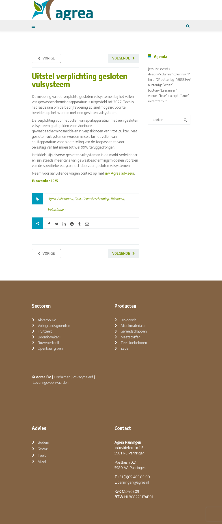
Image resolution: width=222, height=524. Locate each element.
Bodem (43, 442)
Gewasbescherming (95, 199)
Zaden (125, 348)
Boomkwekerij (49, 337)
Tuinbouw (117, 199)
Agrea (52, 199)
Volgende (121, 58)
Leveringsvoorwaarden (51, 382)
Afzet (42, 461)
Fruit (77, 199)
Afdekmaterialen (133, 325)
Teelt (42, 455)
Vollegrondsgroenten (54, 325)
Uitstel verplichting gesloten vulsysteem (79, 80)
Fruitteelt (45, 331)
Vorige (49, 58)
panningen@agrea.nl (133, 482)
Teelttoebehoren (134, 342)
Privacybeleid (82, 377)
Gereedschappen (134, 331)
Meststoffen (130, 337)
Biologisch (128, 320)
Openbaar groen (50, 348)
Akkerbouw (65, 199)
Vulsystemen (56, 209)
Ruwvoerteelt (48, 342)
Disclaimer (62, 377)
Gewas (43, 449)
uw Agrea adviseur (119, 173)
